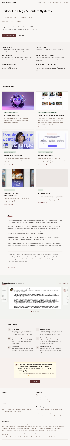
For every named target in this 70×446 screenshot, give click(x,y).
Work (44, 2)
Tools (26, 261)
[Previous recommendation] (2, 298)
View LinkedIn (12, 267)
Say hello (35, 381)
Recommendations (57, 2)
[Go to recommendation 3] (35, 311)
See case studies (9, 35)
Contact (66, 2)
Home (39, 2)
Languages (21, 261)
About (49, 2)
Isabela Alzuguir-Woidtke (9, 2)
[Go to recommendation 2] (33, 311)
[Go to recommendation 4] (37, 311)
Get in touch (22, 35)
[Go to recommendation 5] (38, 311)
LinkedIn (4, 401)
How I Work (15, 261)
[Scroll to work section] (35, 72)
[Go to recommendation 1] (31, 311)
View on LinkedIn (63, 283)
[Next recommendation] (67, 298)
